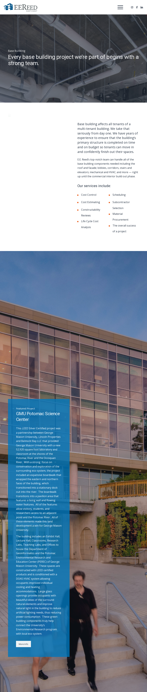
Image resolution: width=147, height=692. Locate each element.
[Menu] (118, 7)
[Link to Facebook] (136, 7)
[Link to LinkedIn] (141, 7)
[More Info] (23, 644)
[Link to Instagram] (132, 7)
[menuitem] (118, 7)
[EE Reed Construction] (20, 8)
